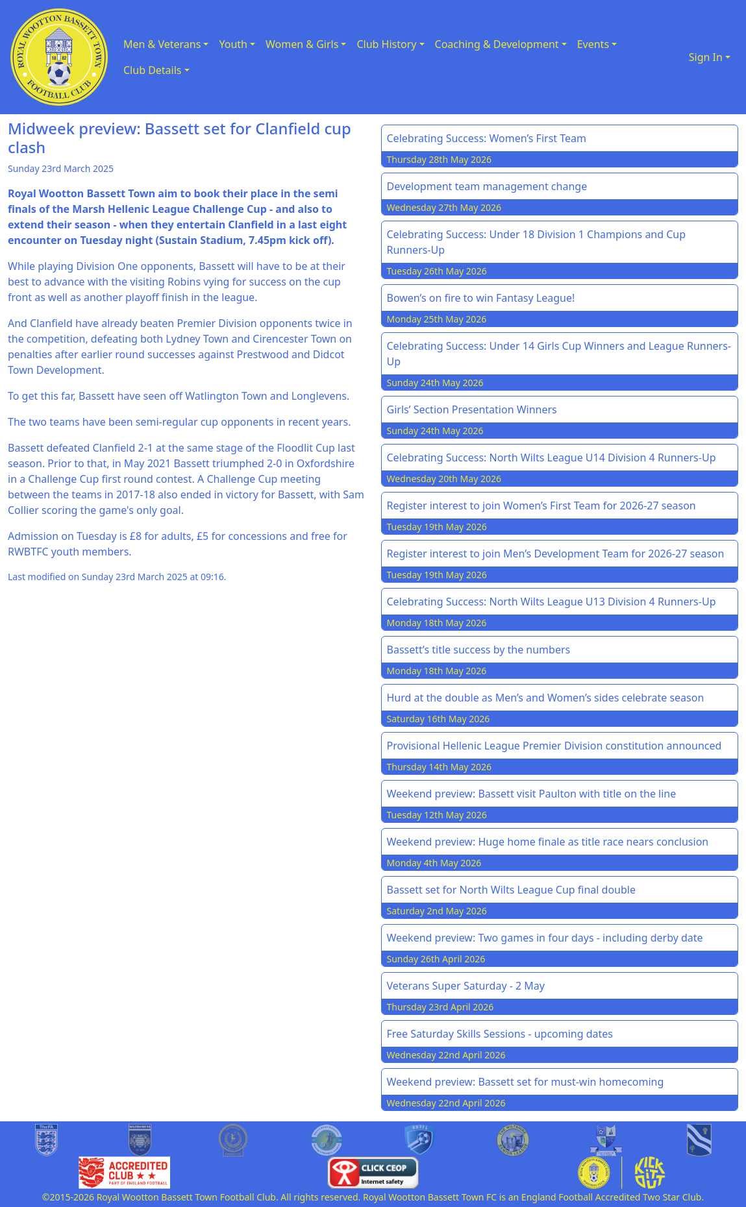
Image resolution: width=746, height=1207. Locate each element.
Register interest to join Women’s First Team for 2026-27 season (541, 505)
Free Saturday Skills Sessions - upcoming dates (500, 1034)
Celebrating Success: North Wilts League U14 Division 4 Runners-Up (551, 457)
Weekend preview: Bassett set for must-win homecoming (525, 1082)
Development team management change (487, 186)
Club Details (152, 70)
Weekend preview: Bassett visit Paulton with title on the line (532, 793)
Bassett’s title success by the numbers (479, 649)
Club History (386, 44)
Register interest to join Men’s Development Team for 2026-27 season (556, 553)
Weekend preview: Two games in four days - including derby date (545, 938)
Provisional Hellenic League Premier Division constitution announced (554, 745)
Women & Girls (302, 44)
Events (593, 44)
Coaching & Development (497, 44)
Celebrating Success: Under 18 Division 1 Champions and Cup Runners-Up (536, 242)
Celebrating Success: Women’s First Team (487, 138)
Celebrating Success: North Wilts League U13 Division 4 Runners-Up (551, 601)
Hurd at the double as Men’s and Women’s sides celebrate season (545, 697)
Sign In (706, 57)
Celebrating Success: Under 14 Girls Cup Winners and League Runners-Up (559, 354)
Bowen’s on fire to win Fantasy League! (481, 298)
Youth (233, 44)
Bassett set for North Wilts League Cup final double (511, 890)
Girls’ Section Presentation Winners (472, 409)
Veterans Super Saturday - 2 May (466, 986)
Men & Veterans (162, 44)
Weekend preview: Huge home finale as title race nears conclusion (548, 842)
